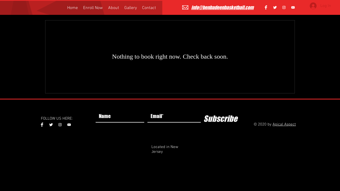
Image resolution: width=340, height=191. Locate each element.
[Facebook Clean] (266, 7)
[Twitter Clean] (275, 7)
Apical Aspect (284, 124)
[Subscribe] (220, 118)
